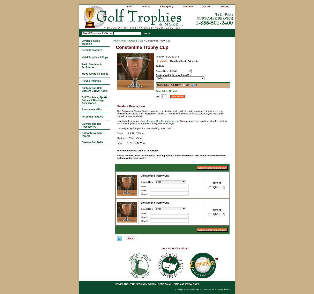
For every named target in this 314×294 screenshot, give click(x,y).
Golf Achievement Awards (92, 134)
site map (207, 7)
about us (146, 7)
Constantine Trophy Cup (155, 175)
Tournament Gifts (92, 109)
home (129, 7)
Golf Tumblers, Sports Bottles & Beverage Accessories (94, 100)
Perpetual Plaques (92, 116)
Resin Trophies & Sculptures (92, 66)
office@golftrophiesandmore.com (162, 121)
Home (115, 40)
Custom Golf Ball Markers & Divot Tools (94, 89)
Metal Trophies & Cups (131, 40)
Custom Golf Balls (92, 142)
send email (188, 7)
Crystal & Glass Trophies (91, 42)
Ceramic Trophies (92, 50)
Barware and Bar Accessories (91, 125)
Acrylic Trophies (91, 81)
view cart (224, 7)
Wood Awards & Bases (95, 73)
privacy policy (166, 7)
